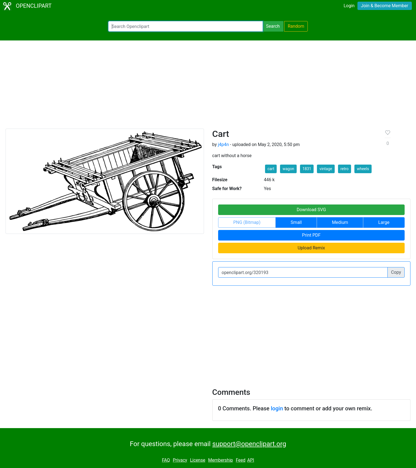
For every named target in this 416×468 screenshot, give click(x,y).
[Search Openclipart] (185, 26)
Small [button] (296, 222)
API (250, 460)
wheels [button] (363, 169)
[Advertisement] (208, 87)
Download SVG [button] (311, 209)
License (197, 460)
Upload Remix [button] (311, 247)
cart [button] (271, 169)
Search (273, 26)
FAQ (166, 460)
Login (349, 5)
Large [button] (383, 222)
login (277, 408)
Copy (396, 272)
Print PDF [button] (311, 235)
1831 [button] (306, 169)
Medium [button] (340, 222)
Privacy (180, 460)
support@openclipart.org (249, 444)
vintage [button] (325, 169)
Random (296, 26)
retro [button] (345, 169)
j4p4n (223, 144)
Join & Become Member (384, 5)
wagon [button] (288, 169)
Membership (220, 460)
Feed (241, 460)
